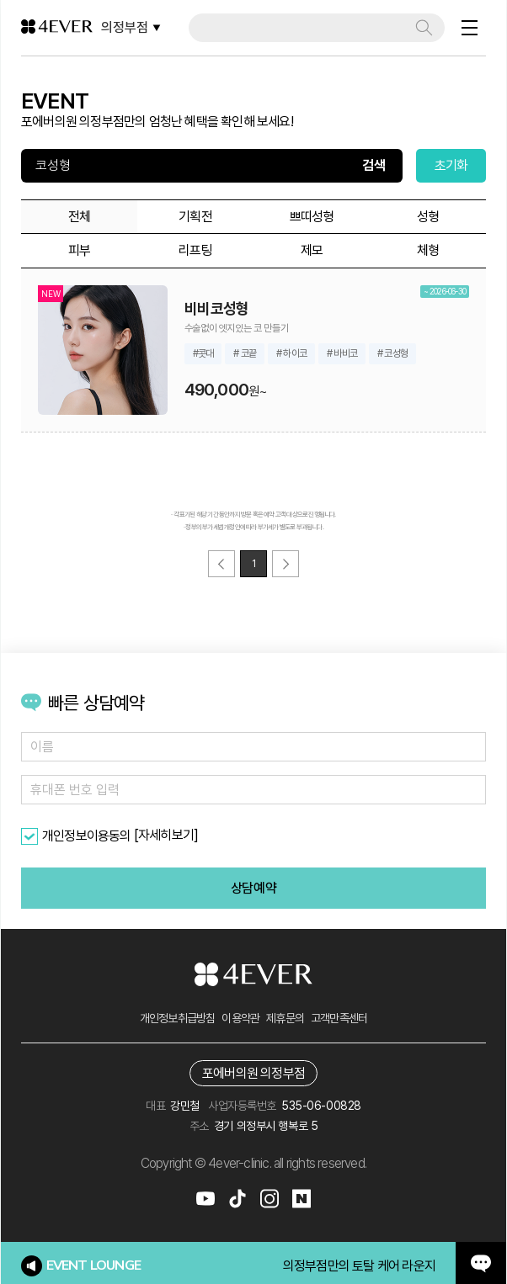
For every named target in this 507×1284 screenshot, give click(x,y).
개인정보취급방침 (178, 1018)
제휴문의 (285, 1018)
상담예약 (253, 888)
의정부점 (131, 27)
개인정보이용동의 (86, 836)
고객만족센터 (339, 1018)
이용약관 (240, 1018)
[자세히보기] (166, 835)
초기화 (451, 165)
